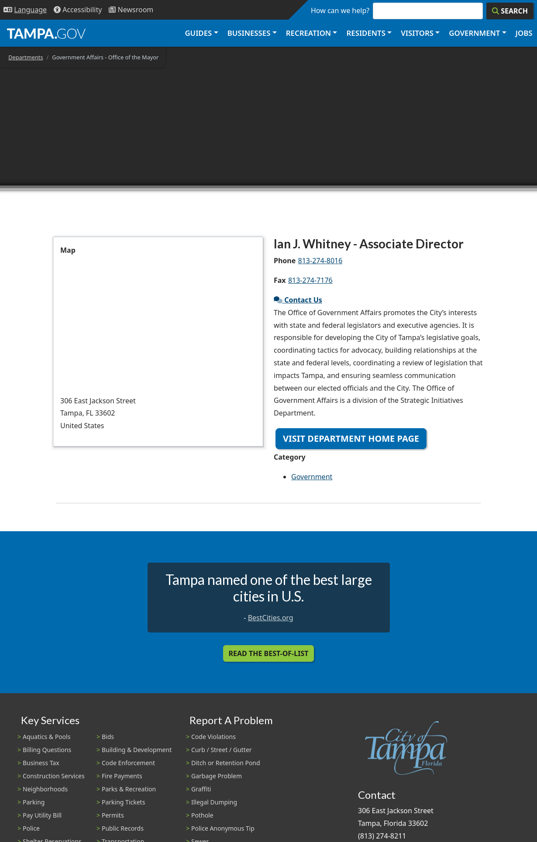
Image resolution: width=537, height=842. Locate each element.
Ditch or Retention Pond (225, 763)
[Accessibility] (77, 10)
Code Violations (213, 736)
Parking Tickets (123, 802)
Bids (108, 736)
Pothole (202, 815)
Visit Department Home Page (351, 438)
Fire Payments (122, 776)
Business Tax (41, 763)
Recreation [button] (308, 33)
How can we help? (340, 10)
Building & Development (137, 750)
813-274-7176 (310, 280)
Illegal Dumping (214, 802)
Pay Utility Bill (42, 815)
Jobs (524, 33)
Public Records (123, 828)
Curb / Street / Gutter (221, 750)
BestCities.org (270, 617)
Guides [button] (198, 33)
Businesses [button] (249, 33)
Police (31, 828)
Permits (113, 815)
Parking (34, 802)
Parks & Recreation (129, 789)
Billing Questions (47, 750)
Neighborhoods (45, 789)
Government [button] (474, 33)
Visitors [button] (417, 33)
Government (311, 476)
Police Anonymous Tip (223, 828)
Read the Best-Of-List (269, 653)
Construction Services (54, 776)
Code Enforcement (128, 763)
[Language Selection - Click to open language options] (25, 10)
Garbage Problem (216, 776)
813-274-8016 (320, 260)
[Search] (510, 11)
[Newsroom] (131, 10)
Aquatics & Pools (46, 736)
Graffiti (201, 789)
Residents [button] (366, 33)
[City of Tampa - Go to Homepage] (46, 33)
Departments (25, 57)
